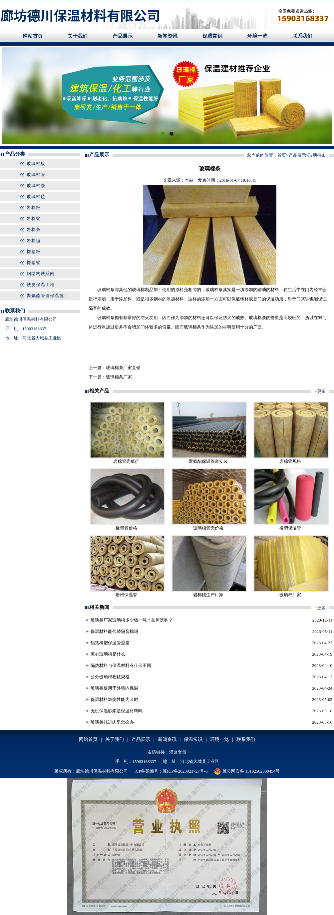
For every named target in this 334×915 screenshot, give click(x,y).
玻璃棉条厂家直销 (123, 367)
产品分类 (15, 154)
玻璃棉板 (36, 163)
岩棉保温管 (126, 594)
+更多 (320, 391)
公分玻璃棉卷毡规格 (110, 676)
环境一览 (257, 36)
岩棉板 (34, 207)
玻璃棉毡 (36, 196)
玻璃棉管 (36, 174)
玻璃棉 (103, 289)
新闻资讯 (167, 36)
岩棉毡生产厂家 (208, 594)
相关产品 (99, 390)
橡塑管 (34, 262)
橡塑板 (34, 251)
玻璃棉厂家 (290, 594)
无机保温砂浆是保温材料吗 (117, 710)
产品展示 (123, 36)
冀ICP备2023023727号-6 (185, 771)
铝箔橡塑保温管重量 (110, 642)
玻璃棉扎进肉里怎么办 (112, 722)
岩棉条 (34, 229)
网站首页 (33, 36)
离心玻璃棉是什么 (108, 654)
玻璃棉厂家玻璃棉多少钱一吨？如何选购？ (132, 620)
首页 (281, 155)
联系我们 (302, 36)
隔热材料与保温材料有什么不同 (121, 665)
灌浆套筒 (177, 752)
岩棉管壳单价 (126, 461)
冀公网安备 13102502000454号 (247, 771)
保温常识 (212, 36)
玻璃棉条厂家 (119, 376)
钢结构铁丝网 (41, 273)
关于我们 (78, 36)
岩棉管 (34, 218)
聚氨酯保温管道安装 (208, 461)
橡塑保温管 (290, 528)
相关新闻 (99, 607)
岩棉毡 (34, 240)
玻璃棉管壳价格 (208, 528)
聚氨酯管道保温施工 (48, 295)
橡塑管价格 (126, 528)
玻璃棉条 (36, 185)
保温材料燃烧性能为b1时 (114, 699)
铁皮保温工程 (41, 284)
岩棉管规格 (290, 461)
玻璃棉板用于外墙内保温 (114, 688)
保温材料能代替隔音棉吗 (114, 631)
